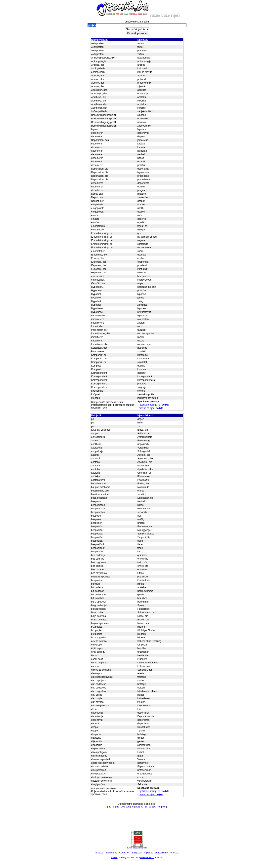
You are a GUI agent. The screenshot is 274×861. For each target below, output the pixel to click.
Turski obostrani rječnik (137, 847)
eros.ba (99, 852)
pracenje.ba (161, 852)
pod (128, 806)
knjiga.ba (148, 852)
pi (146, 806)
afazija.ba (136, 852)
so (150, 806)
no (109, 806)
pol (137, 806)
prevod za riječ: (151, 408)
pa (154, 806)
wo (163, 806)
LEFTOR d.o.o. (147, 857)
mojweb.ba (111, 852)
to (133, 806)
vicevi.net (124, 852)
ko (159, 806)
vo (142, 806)
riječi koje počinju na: (154, 404)
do (117, 806)
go (122, 806)
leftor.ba (174, 852)
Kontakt (114, 857)
